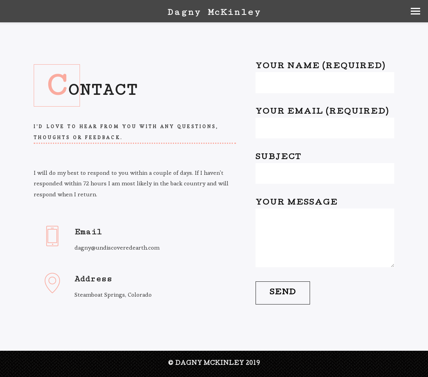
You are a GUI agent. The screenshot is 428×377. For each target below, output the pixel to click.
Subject (325, 169)
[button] (415, 11)
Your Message (325, 233)
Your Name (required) (325, 78)
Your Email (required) (325, 124)
